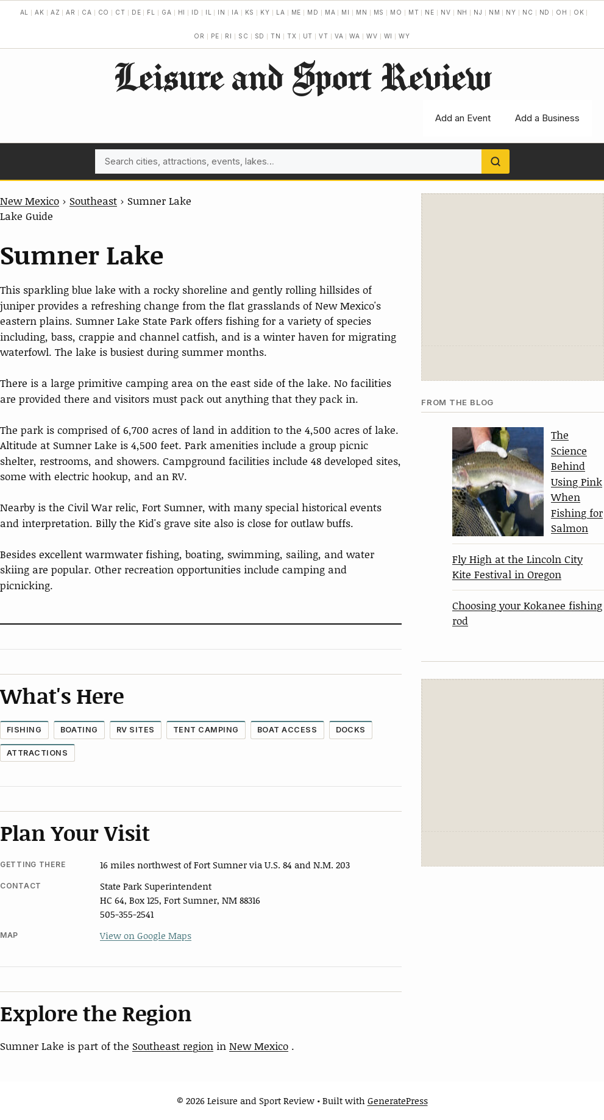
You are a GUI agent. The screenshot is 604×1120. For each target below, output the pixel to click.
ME (296, 12)
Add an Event (463, 118)
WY (404, 36)
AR (71, 12)
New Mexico (29, 200)
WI (388, 36)
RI (228, 36)
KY (265, 12)
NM (494, 12)
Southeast (93, 200)
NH (462, 12)
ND (544, 12)
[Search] (495, 161)
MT (413, 12)
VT (324, 36)
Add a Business (547, 118)
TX (292, 36)
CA (87, 12)
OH (561, 12)
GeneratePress (398, 1100)
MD (313, 12)
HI (182, 12)
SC (243, 36)
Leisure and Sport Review (302, 76)
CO (104, 12)
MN (362, 12)
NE (430, 12)
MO (396, 12)
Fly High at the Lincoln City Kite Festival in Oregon (517, 566)
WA (354, 36)
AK (39, 12)
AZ (55, 12)
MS (379, 12)
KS (250, 12)
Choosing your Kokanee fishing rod (527, 613)
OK (579, 12)
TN (276, 36)
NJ (478, 12)
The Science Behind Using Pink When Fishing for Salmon (577, 481)
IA (235, 12)
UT (308, 36)
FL (151, 12)
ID (195, 12)
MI (345, 12)
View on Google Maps (145, 935)
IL (208, 12)
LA (280, 12)
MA (330, 12)
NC (527, 12)
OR (199, 36)
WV (372, 36)
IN (222, 12)
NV (446, 12)
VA (339, 36)
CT (120, 12)
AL (24, 12)
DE (136, 12)
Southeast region (172, 1045)
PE (215, 36)
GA (167, 12)
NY (511, 12)
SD (260, 36)
